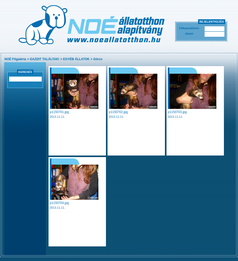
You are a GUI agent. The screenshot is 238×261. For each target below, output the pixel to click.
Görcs (98, 59)
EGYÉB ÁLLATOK (76, 59)
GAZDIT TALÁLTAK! (44, 59)
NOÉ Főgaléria (15, 59)
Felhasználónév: (189, 28)
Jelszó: (189, 33)
